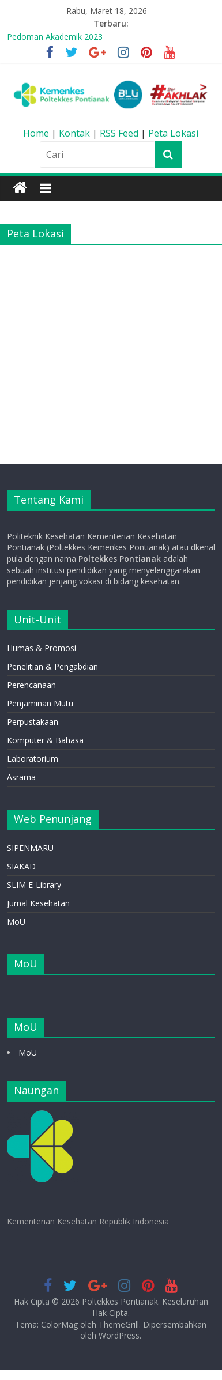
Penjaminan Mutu (40, 703)
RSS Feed (119, 133)
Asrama (21, 777)
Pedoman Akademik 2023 (55, 36)
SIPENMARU (30, 847)
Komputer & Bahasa (45, 740)
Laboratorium (32, 758)
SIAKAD (21, 866)
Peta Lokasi (173, 133)
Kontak (75, 133)
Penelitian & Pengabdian (52, 666)
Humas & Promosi (41, 647)
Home (37, 133)
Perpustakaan (32, 721)
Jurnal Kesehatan (38, 903)
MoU (16, 921)
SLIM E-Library (34, 884)
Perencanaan (31, 684)
